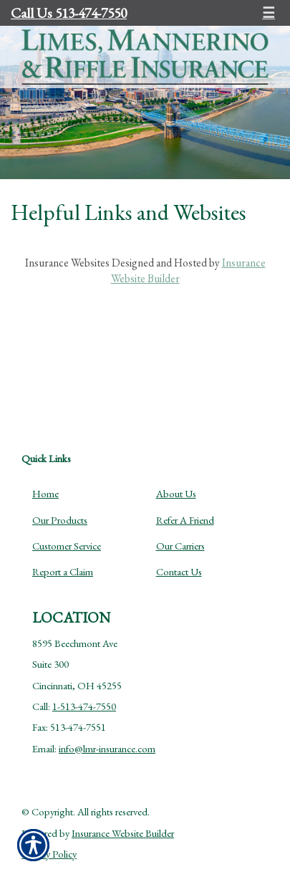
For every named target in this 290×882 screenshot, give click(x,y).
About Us (176, 493)
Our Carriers (180, 545)
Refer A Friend (185, 520)
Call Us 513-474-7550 (69, 13)
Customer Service (66, 545)
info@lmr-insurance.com (107, 748)
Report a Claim (62, 571)
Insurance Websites (67, 262)
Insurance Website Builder (123, 833)
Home (45, 493)
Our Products (59, 520)
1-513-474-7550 (84, 706)
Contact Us (179, 571)
